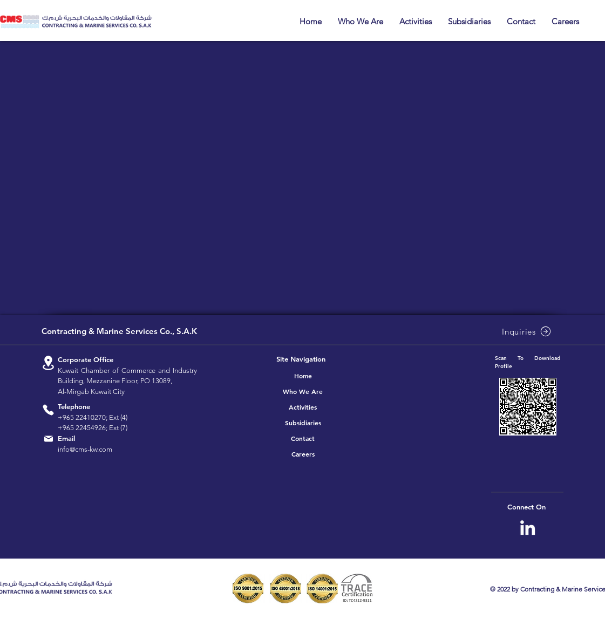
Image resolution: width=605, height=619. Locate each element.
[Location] (49, 363)
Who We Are (303, 391)
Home (303, 375)
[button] (360, 21)
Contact (303, 438)
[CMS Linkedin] (527, 527)
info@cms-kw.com (85, 449)
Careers (303, 454)
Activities (303, 407)
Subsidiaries (303, 422)
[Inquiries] (527, 331)
